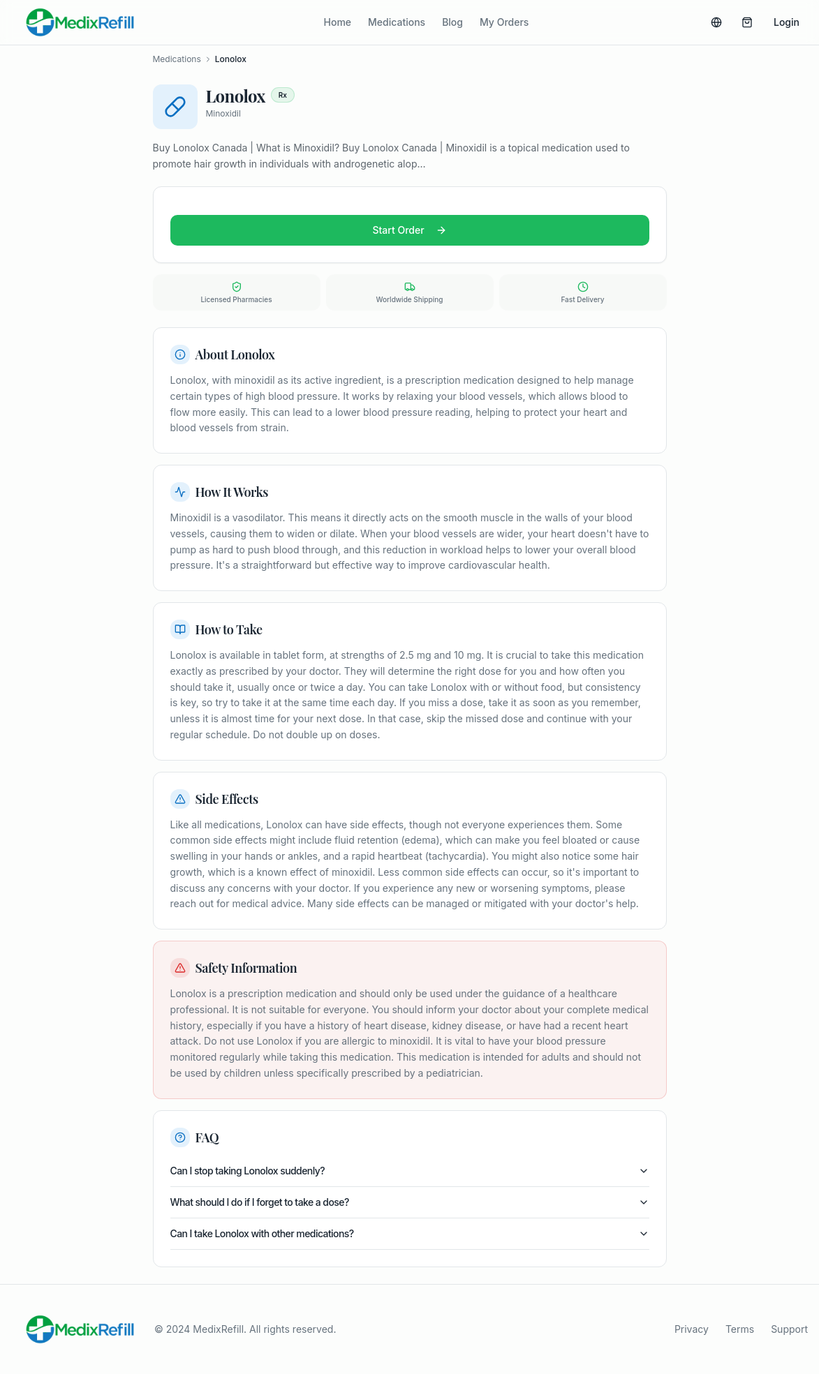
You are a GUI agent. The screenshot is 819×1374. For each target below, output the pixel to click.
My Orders (504, 22)
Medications (396, 22)
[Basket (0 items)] (747, 22)
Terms (739, 1329)
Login (786, 22)
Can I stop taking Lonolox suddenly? (409, 1171)
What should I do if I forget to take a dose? (409, 1202)
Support (789, 1329)
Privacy (691, 1329)
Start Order (409, 230)
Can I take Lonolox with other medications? (409, 1233)
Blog (452, 22)
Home (338, 22)
